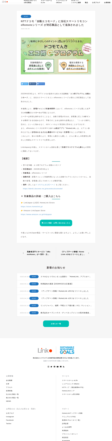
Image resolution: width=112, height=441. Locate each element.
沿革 (7, 384)
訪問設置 (65, 423)
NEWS (26, 16)
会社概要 (9, 380)
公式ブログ (96, 2)
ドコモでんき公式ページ (45, 185)
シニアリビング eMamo (70, 384)
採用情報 (9, 391)
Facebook (10, 420)
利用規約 (65, 430)
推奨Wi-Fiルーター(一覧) (71, 420)
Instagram (10, 416)
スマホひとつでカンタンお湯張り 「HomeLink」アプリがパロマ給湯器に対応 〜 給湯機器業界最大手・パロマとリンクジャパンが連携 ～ (66, 276)
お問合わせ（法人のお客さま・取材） (21, 409)
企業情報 (9, 376)
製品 (86, 2)
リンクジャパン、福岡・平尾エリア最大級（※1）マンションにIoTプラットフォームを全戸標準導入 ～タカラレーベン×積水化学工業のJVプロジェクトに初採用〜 (66, 305)
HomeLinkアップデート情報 (72, 413)
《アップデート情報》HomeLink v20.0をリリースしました (65, 291)
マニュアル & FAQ (69, 416)
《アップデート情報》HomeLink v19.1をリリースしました (65, 298)
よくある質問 (67, 427)
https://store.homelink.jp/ (32, 206)
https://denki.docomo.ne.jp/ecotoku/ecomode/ (43, 189)
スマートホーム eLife (70, 380)
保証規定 (65, 437)
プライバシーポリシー (70, 434)
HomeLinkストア (68, 391)
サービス (65, 376)
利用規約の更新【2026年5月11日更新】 (57, 284)
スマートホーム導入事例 (71, 394)
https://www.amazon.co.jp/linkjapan (36, 214)
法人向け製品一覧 (12, 394)
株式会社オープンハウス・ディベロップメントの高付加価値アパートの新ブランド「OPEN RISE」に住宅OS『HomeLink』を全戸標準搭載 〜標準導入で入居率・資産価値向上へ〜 (66, 313)
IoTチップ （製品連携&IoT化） (73, 387)
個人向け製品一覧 (12, 398)
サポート (65, 409)
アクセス (9, 387)
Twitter (8, 423)
